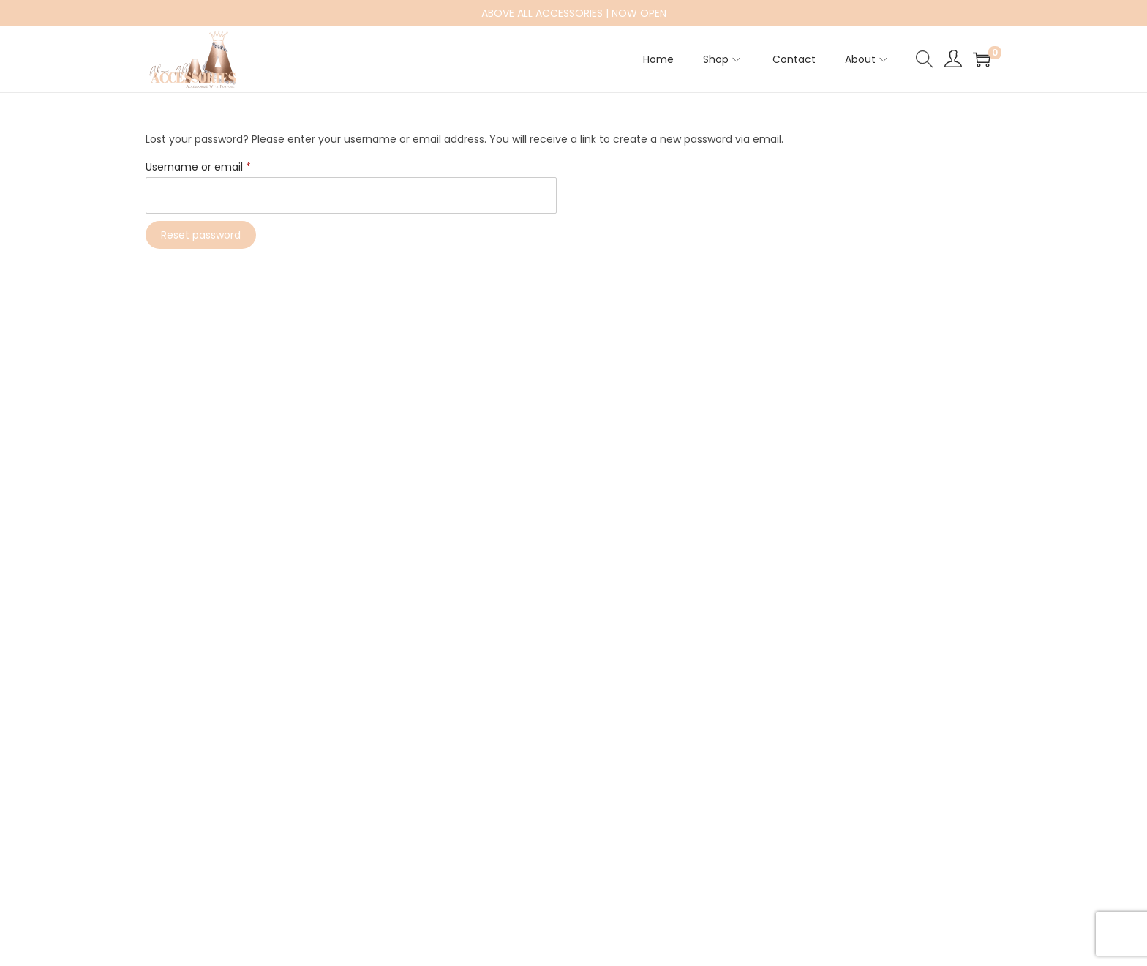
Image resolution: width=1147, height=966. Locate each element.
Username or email (201, 167)
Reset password (201, 235)
